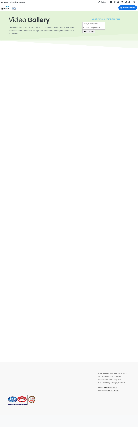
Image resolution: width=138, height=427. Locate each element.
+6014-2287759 (113, 391)
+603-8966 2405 (110, 388)
